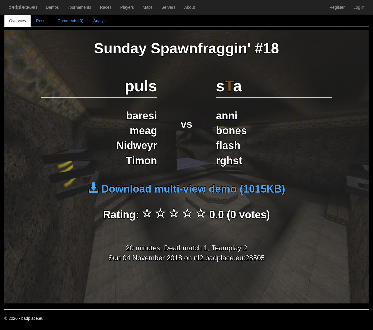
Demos (52, 7)
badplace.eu (22, 7)
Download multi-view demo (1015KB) (186, 189)
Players (127, 7)
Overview (17, 20)
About (189, 7)
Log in (359, 7)
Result (42, 20)
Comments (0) (70, 20)
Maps (148, 7)
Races (105, 7)
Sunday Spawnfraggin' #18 (186, 48)
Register (337, 7)
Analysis (101, 20)
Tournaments (79, 7)
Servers (168, 7)
